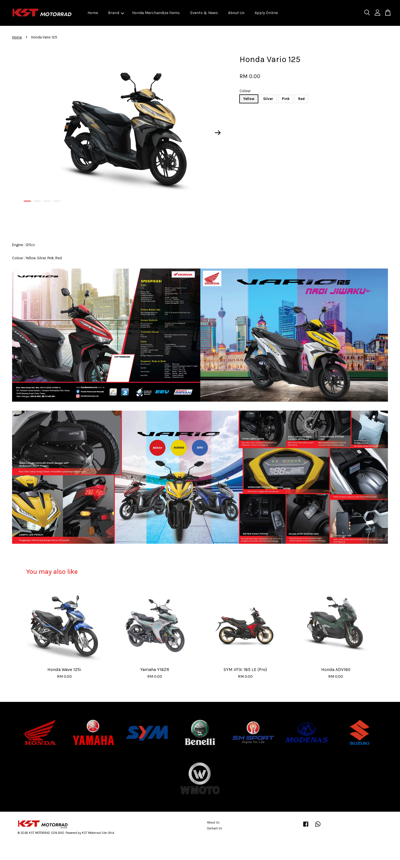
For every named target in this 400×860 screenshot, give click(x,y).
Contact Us (214, 828)
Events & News (204, 12)
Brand (116, 12)
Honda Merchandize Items (156, 12)
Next (218, 133)
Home (93, 12)
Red (301, 99)
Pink (285, 99)
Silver (268, 99)
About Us (236, 12)
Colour (245, 91)
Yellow (248, 99)
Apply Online (266, 12)
